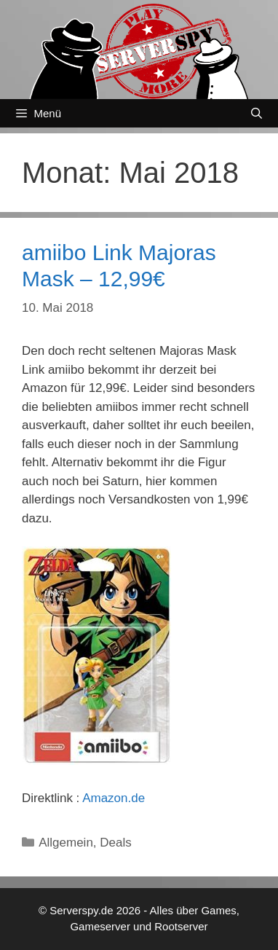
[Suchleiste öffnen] (256, 113)
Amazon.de (113, 798)
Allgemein (66, 842)
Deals (115, 842)
